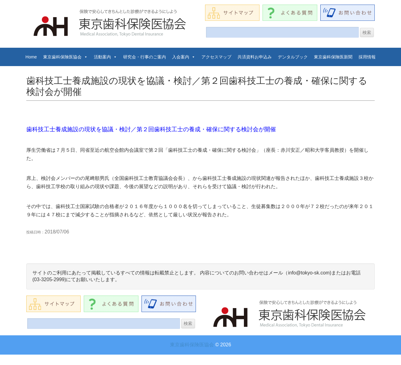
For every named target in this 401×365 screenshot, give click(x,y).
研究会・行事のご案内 (144, 56)
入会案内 (183, 56)
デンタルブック (293, 56)
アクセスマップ (216, 56)
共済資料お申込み (254, 56)
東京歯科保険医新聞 (333, 56)
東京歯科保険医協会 (65, 56)
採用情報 (367, 56)
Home (31, 56)
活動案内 (105, 56)
